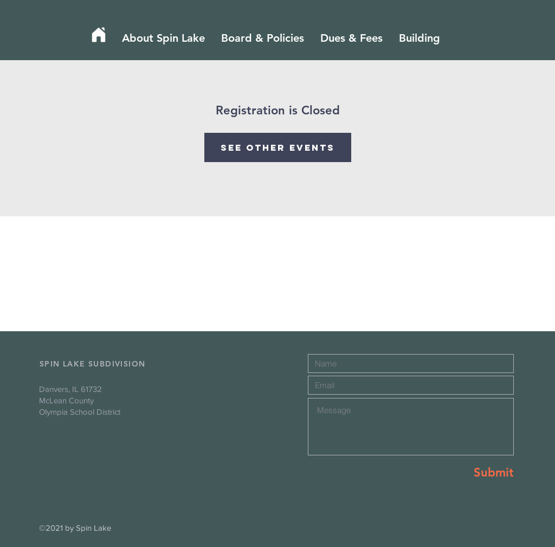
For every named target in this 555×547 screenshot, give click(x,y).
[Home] (98, 34)
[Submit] (475, 473)
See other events (278, 147)
